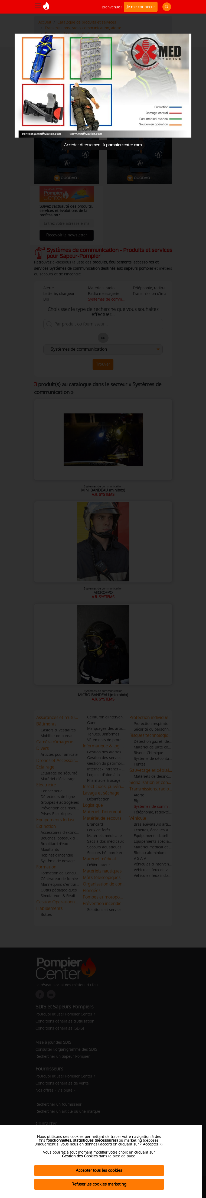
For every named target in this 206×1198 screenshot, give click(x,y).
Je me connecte (141, 6)
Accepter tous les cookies (99, 1170)
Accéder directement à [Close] (103, 145)
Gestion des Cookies (80, 1156)
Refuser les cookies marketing (98, 1184)
